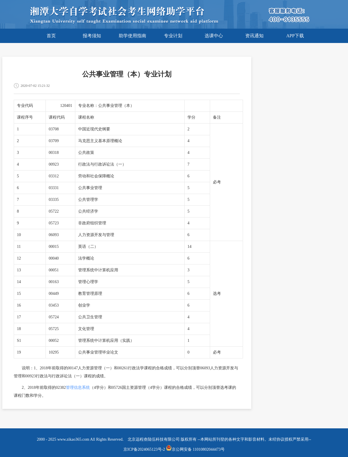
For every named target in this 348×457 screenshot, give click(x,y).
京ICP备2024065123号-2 (144, 449)
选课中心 (214, 35)
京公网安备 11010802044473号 (195, 449)
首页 (51, 35)
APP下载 (295, 35)
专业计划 (173, 35)
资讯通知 (254, 35)
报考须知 (92, 35)
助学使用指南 (132, 35)
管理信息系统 (78, 387)
